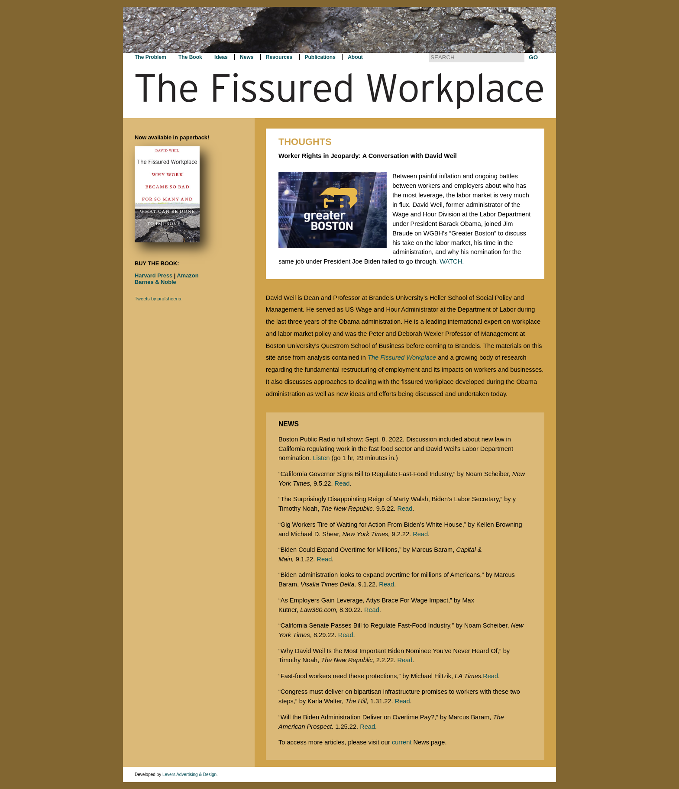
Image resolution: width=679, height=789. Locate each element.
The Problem (150, 57)
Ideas (221, 57)
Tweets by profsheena (158, 298)
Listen (321, 457)
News (246, 57)
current (401, 742)
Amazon (188, 275)
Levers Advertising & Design (189, 774)
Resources (279, 57)
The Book (190, 57)
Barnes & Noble (155, 282)
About (355, 57)
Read (342, 483)
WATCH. (452, 261)
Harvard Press (153, 275)
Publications (320, 57)
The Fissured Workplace (402, 357)
